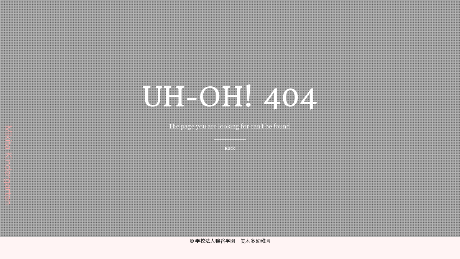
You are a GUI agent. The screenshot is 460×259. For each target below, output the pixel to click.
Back (230, 148)
